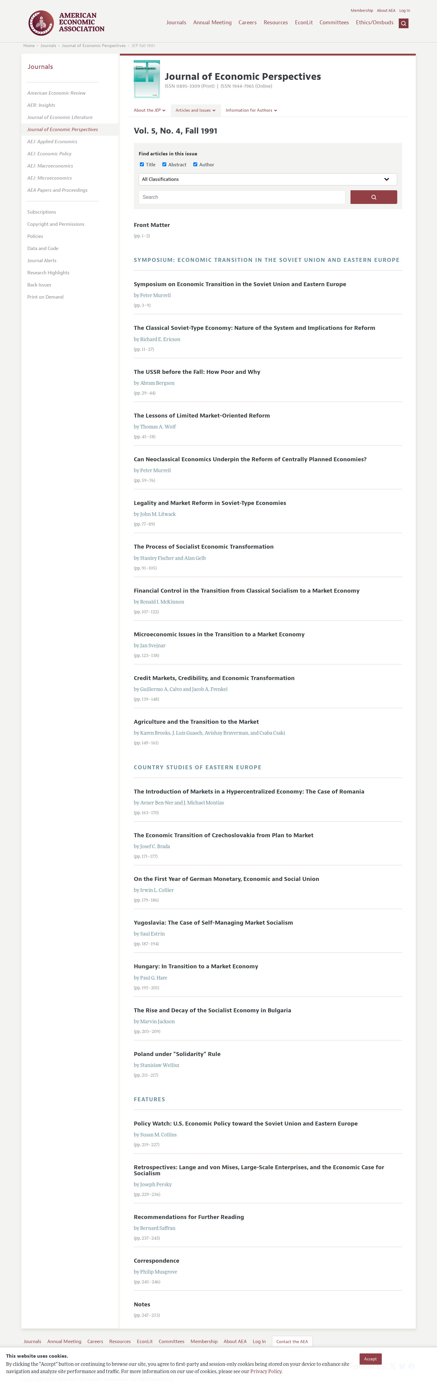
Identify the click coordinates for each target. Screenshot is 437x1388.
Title (147, 165)
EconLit (304, 22)
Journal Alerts (41, 261)
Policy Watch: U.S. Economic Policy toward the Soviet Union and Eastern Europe (246, 1123)
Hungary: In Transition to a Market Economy (196, 966)
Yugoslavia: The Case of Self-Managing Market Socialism (213, 922)
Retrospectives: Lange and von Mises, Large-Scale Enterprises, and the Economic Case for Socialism (259, 1170)
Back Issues (39, 285)
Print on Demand (45, 297)
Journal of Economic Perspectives (94, 45)
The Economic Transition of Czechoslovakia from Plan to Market (223, 835)
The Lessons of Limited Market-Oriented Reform (202, 415)
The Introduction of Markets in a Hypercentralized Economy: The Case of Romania (249, 791)
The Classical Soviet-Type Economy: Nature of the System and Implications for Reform (254, 328)
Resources (276, 22)
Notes (142, 1304)
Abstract (174, 165)
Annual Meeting (212, 22)
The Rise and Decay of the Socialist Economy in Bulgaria (212, 1010)
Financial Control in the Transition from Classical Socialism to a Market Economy (247, 590)
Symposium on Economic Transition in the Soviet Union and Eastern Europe (240, 284)
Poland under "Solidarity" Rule (177, 1054)
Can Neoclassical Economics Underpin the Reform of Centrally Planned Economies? (250, 459)
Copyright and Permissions (55, 224)
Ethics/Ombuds (375, 22)
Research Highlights (48, 273)
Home (29, 45)
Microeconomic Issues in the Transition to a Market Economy (219, 634)
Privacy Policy (265, 1371)
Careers (248, 22)
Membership (362, 10)
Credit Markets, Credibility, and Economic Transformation (214, 678)
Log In (404, 10)
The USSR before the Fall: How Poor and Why (197, 372)
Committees (334, 22)
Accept (370, 1359)
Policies (35, 236)
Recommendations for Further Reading (189, 1217)
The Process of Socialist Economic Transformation (204, 546)
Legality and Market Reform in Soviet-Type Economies (210, 503)
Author (203, 165)
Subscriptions (41, 212)
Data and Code (42, 248)
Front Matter (152, 225)
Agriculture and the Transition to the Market (196, 722)
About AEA (386, 10)
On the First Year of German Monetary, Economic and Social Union (226, 879)
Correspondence (156, 1260)
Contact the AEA (292, 1341)
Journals (176, 22)
